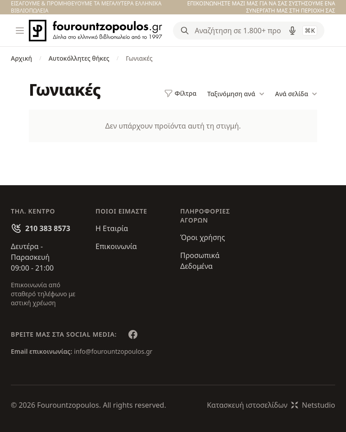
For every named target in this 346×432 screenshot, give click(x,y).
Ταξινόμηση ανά (235, 93)
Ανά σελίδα (296, 93)
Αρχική (21, 58)
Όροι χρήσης (202, 237)
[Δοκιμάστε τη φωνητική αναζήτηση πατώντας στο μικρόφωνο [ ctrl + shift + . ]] (292, 31)
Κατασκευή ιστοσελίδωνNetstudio (271, 405)
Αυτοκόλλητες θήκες (79, 58)
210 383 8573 (47, 228)
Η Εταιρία (112, 228)
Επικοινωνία (116, 246)
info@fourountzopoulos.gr (113, 351)
